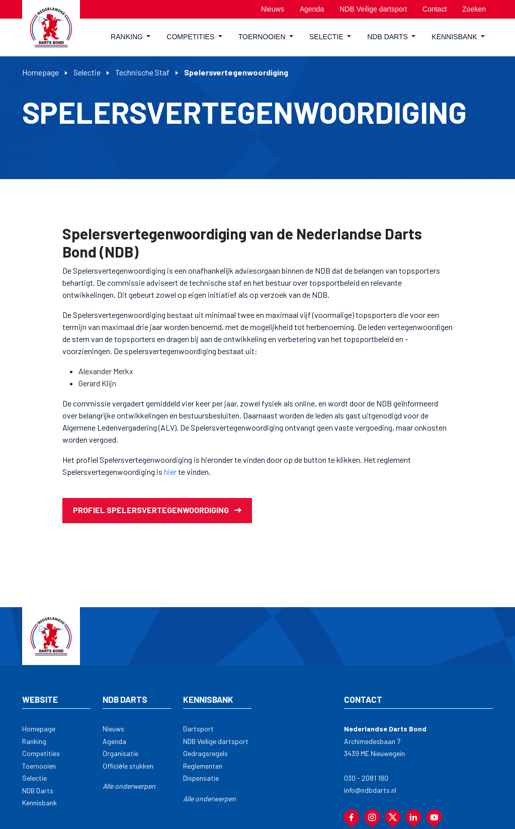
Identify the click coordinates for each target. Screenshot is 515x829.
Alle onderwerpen (129, 786)
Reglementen (202, 766)
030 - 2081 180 (366, 778)
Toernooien (39, 766)
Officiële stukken (128, 766)
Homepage (40, 72)
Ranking (34, 741)
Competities (41, 753)
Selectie (87, 72)
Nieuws (113, 728)
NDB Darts (37, 790)
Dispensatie (201, 778)
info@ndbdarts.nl (370, 790)
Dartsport (198, 728)
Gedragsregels (205, 753)
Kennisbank (39, 802)
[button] (130, 37)
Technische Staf (142, 72)
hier (169, 471)
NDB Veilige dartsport (215, 741)
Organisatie (120, 753)
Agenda (114, 741)
